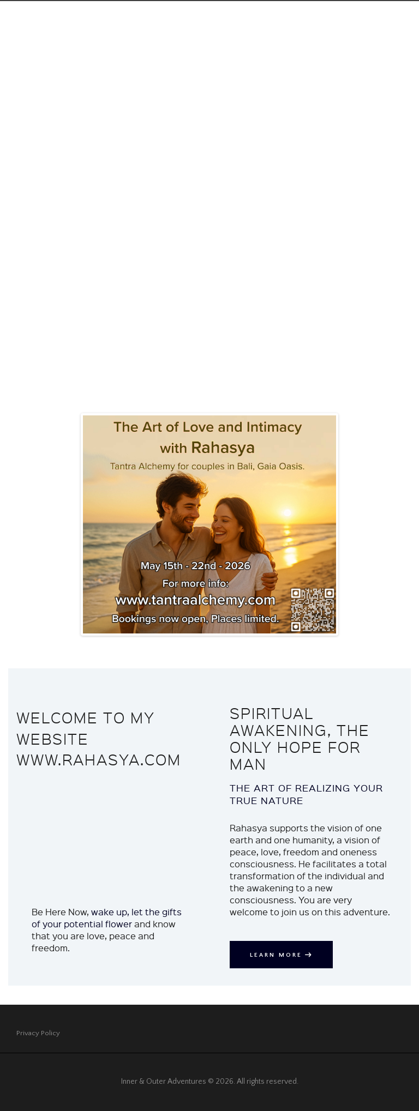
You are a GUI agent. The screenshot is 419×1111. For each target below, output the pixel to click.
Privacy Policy (38, 1033)
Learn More (277, 954)
